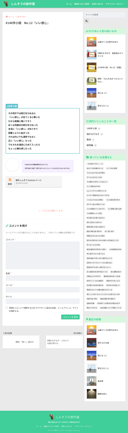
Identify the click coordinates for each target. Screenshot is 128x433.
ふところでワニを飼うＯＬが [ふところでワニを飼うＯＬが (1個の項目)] (96, 191)
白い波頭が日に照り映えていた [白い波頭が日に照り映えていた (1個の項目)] (97, 272)
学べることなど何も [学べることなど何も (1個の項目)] (93, 245)
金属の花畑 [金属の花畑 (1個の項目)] (90, 303)
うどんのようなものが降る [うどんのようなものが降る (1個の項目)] (96, 173)
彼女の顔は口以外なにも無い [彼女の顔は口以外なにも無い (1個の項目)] (96, 249)
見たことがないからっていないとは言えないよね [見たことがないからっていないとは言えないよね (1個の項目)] (103, 294)
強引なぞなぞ (95, 134)
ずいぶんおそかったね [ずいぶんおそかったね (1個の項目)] (94, 177)
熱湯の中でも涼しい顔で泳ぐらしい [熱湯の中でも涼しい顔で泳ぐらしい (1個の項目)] (99, 267)
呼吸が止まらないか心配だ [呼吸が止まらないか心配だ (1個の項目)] (96, 236)
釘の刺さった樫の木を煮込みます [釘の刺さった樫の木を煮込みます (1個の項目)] (108, 303)
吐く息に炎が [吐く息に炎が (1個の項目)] (109, 231)
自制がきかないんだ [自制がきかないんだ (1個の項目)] (113, 281)
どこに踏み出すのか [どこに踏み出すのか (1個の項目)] (93, 186)
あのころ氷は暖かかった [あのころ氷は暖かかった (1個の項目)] (95, 168)
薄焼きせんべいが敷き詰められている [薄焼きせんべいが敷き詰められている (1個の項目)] (99, 290)
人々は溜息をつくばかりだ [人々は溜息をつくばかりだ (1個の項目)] (96, 209)
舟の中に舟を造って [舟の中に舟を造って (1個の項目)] (113, 285)
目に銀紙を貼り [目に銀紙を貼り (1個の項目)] (116, 272)
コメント (11, 239)
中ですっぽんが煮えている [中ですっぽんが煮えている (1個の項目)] (96, 204)
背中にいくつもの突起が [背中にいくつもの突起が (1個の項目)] (95, 281)
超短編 (92, 145)
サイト (9, 296)
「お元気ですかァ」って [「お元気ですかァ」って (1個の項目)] (95, 164)
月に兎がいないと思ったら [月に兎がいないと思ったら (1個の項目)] (96, 254)
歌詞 (91, 139)
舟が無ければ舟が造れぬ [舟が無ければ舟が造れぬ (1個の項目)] (95, 285)
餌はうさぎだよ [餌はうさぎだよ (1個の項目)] (92, 308)
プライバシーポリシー (115, 4)
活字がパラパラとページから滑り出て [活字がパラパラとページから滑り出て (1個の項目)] (99, 263)
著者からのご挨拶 (81, 4)
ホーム (69, 4)
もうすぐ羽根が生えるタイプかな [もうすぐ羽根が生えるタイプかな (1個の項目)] (98, 195)
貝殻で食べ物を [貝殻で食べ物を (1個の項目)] (92, 299)
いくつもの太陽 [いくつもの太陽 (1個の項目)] (111, 168)
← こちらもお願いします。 (46, 210)
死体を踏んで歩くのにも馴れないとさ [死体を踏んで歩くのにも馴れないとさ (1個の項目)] (99, 258)
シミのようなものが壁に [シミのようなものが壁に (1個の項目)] (95, 200)
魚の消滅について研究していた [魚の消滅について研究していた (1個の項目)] (110, 308)
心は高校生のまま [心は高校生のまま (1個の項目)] (115, 249)
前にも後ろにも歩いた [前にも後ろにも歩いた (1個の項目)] (94, 222)
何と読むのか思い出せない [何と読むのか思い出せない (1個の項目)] (96, 218)
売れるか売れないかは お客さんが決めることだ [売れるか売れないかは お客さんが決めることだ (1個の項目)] (103, 240)
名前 (9, 273)
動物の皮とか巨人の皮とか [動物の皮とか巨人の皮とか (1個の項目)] (96, 227)
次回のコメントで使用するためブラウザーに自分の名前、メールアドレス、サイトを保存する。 (43, 309)
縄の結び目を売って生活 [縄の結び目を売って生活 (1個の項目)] (112, 276)
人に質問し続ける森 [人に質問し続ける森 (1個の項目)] (114, 209)
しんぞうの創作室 (19, 4)
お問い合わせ (97, 4)
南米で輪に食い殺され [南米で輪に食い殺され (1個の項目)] (94, 231)
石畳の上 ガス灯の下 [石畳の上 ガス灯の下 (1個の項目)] (94, 276)
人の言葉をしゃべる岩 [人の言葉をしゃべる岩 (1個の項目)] (94, 213)
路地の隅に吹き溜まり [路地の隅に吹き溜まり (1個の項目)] (107, 299)
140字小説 (94, 128)
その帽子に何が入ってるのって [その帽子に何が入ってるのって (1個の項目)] (97, 182)
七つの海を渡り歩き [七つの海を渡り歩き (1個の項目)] (113, 200)
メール (10, 284)
